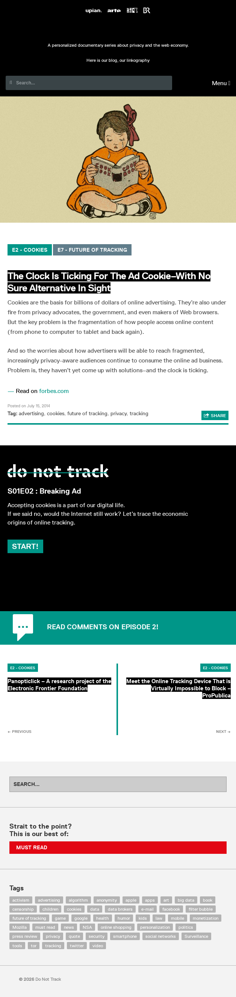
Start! (25, 546)
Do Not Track (118, 29)
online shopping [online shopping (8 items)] (116, 927)
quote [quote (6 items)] (74, 936)
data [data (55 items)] (94, 909)
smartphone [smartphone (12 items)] (125, 936)
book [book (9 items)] (207, 900)
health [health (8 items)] (102, 918)
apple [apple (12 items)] (131, 900)
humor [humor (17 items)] (124, 918)
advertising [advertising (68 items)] (49, 900)
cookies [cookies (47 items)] (74, 909)
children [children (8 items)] (50, 909)
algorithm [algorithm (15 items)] (78, 900)
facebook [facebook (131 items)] (171, 909)
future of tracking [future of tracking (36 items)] (29, 918)
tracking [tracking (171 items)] (53, 945)
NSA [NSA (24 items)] (87, 927)
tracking (139, 413)
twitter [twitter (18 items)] (77, 945)
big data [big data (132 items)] (186, 900)
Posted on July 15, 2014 (29, 405)
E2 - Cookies (29, 249)
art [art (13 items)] (166, 900)
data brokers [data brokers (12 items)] (120, 909)
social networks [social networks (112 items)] (160, 936)
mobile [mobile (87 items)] (177, 918)
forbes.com (54, 391)
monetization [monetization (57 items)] (205, 918)
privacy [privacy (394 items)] (53, 936)
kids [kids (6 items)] (143, 918)
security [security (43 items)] (96, 936)
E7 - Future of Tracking (92, 249)
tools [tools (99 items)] (17, 945)
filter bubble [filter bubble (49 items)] (201, 909)
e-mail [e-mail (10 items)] (147, 909)
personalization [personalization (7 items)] (155, 927)
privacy (118, 413)
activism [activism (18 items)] (20, 900)
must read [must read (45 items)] (45, 927)
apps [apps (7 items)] (150, 900)
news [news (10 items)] (69, 927)
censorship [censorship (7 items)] (23, 909)
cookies (55, 413)
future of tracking (87, 413)
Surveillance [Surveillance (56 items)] (196, 936)
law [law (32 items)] (159, 918)
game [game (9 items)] (60, 918)
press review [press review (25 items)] (24, 936)
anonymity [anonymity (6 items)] (107, 900)
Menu (221, 83)
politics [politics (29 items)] (186, 927)
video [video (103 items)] (97, 945)
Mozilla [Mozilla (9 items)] (19, 927)
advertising (31, 413)
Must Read (31, 847)
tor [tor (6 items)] (33, 945)
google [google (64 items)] (81, 918)
